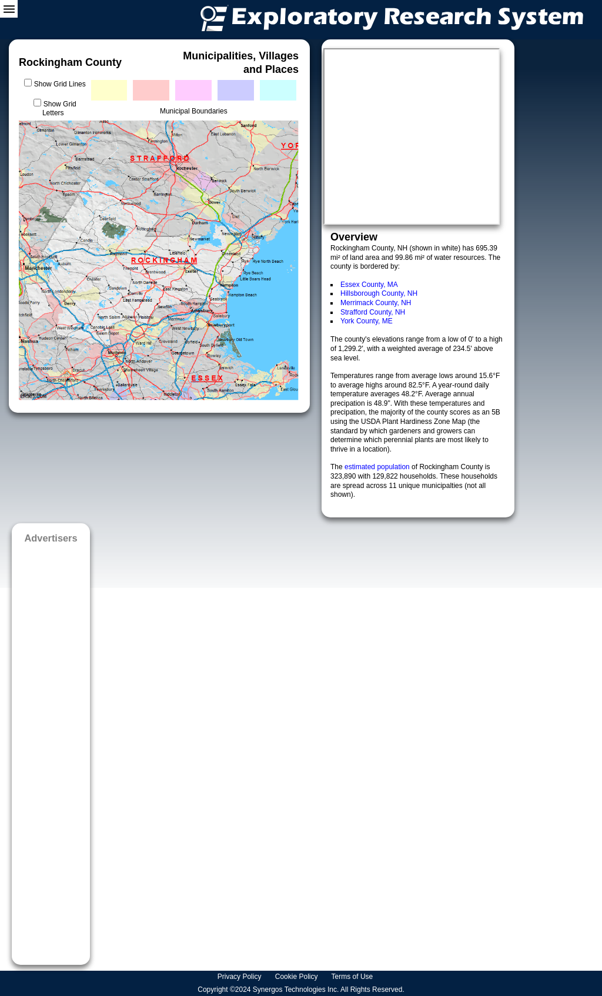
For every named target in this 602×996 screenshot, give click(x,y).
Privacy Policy (240, 976)
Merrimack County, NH (375, 303)
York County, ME (366, 321)
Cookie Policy (297, 976)
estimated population (378, 467)
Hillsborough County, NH (378, 293)
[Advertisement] (51, 750)
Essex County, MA (369, 284)
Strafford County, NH (372, 312)
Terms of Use (353, 976)
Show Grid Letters (59, 109)
